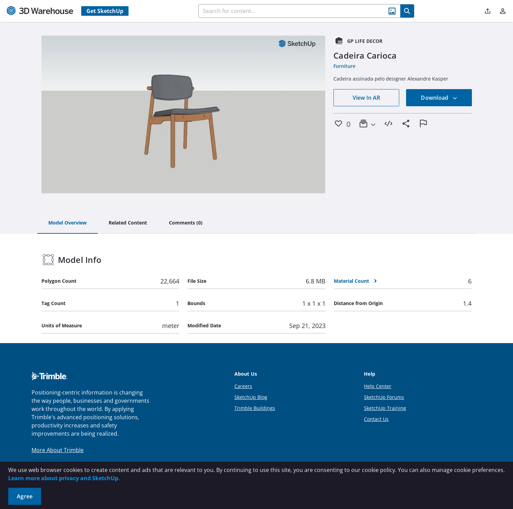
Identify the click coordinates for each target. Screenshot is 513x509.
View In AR (366, 97)
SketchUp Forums (384, 397)
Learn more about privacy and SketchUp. (64, 478)
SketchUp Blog (250, 397)
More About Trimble (58, 450)
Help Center (377, 386)
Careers (243, 386)
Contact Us (376, 419)
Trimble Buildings (254, 408)
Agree (25, 496)
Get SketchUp (104, 11)
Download (439, 97)
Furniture (344, 66)
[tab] (67, 223)
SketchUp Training (385, 408)
